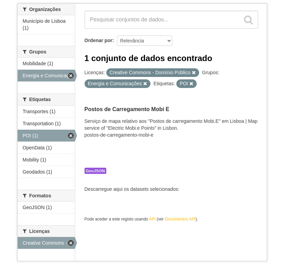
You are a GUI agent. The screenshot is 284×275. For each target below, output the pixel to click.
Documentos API (180, 219)
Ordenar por (98, 40)
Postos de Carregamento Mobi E (127, 109)
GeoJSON (95, 170)
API (152, 219)
